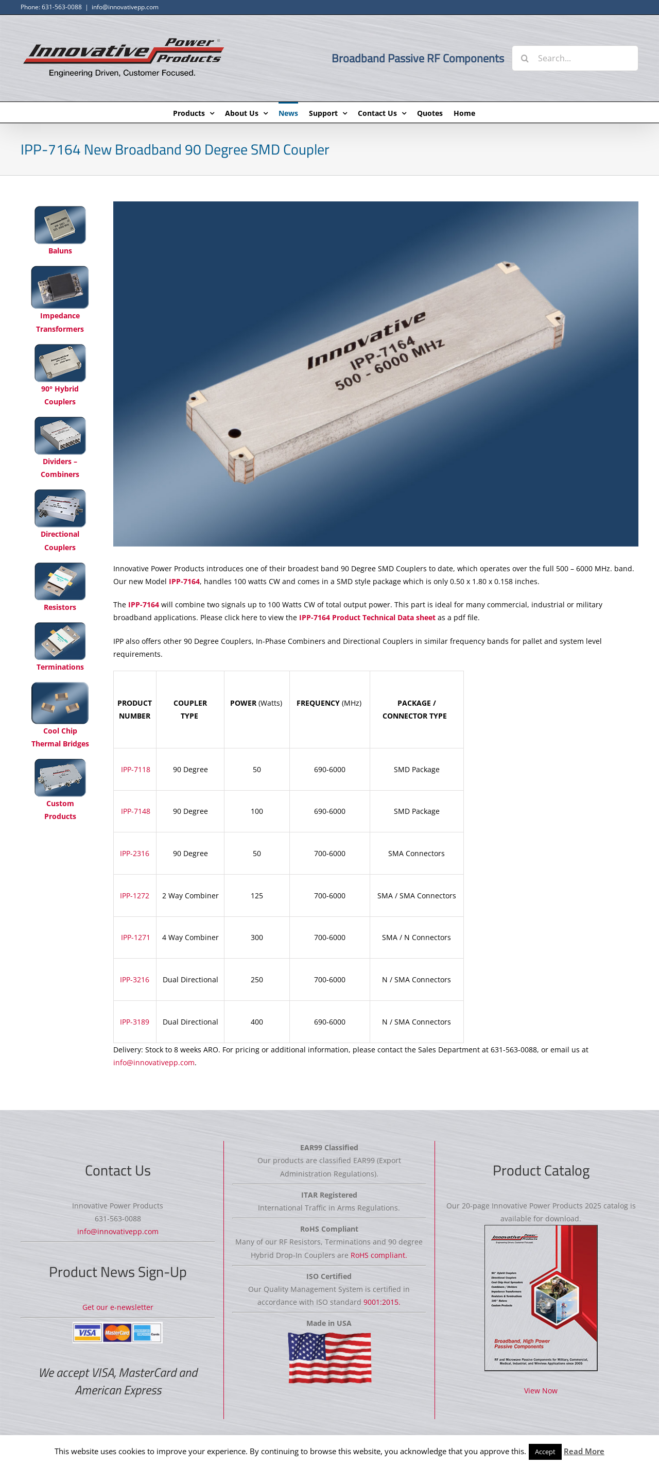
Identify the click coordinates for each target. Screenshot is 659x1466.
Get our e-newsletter (117, 1307)
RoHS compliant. (379, 1255)
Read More (584, 1451)
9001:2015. (382, 1302)
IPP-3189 (134, 1022)
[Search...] (575, 58)
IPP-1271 (135, 937)
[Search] (524, 58)
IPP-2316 (134, 853)
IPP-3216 (134, 979)
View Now (541, 1390)
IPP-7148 (135, 811)
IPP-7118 (135, 769)
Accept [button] (545, 1451)
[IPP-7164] (375, 374)
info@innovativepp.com (125, 7)
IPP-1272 (134, 895)
